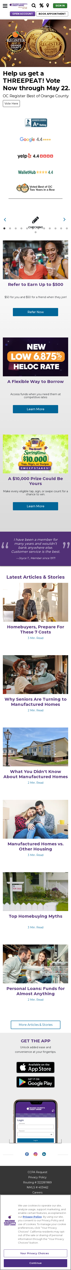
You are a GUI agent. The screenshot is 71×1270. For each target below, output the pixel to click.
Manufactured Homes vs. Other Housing (36, 846)
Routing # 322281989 (37, 1182)
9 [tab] (49, 228)
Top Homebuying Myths (35, 916)
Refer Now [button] (35, 312)
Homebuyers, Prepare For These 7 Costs (35, 629)
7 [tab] (38, 228)
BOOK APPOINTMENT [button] (52, 13)
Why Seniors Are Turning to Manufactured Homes (36, 702)
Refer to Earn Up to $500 (35, 284)
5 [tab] (27, 228)
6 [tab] (32, 228)
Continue (35, 1262)
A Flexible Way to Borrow (35, 381)
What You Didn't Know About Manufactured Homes (35, 774)
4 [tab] (21, 228)
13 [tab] (36, 232)
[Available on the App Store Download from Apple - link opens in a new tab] (35, 1067)
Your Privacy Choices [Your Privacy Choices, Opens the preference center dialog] (34, 1253)
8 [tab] (44, 228)
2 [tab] (10, 228)
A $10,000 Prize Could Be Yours (35, 481)
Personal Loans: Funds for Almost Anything (35, 991)
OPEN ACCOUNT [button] (22, 13)
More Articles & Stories (35, 1025)
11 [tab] (61, 228)
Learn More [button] (35, 409)
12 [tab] (67, 228)
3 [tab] (15, 228)
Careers (37, 1192)
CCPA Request (37, 1172)
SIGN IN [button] (60, 5)
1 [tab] (4, 228)
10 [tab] (56, 228)
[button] (5, 6)
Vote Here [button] (11, 103)
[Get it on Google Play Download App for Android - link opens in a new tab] (35, 1081)
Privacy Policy (37, 1177)
